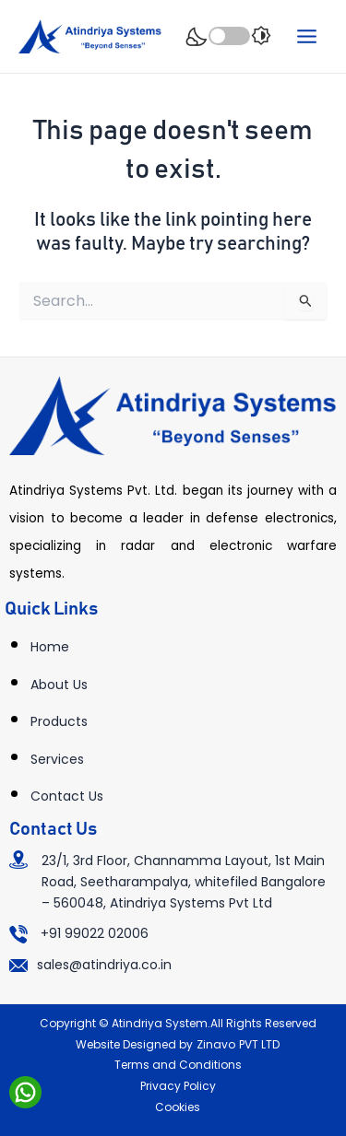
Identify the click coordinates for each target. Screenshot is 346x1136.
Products (59, 721)
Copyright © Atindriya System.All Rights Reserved (178, 1023)
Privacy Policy (178, 1086)
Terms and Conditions (178, 1064)
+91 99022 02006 (95, 933)
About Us (59, 684)
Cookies (177, 1107)
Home (49, 647)
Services (57, 759)
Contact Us (66, 796)
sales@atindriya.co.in (104, 964)
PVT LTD (259, 1044)
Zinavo (216, 1044)
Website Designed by (134, 1044)
